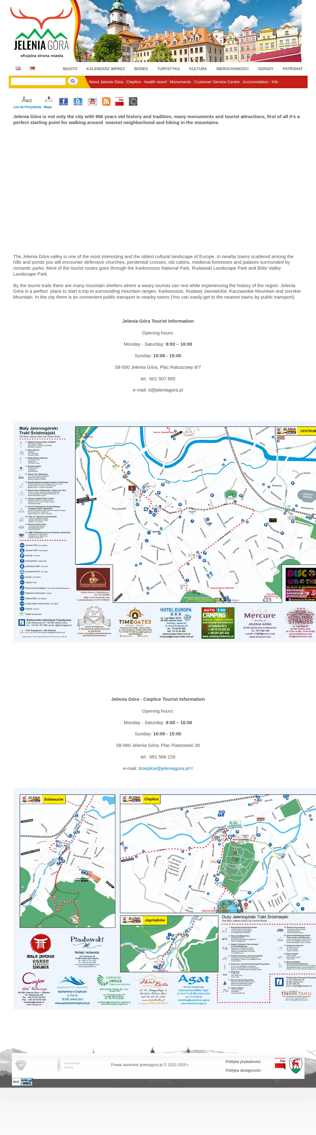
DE (31, 68)
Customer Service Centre (217, 81)
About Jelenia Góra (106, 81)
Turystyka (168, 69)
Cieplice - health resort (146, 81)
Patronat (293, 69)
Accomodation (255, 81)
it (149, 389)
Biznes (141, 69)
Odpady (265, 69)
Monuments (180, 81)
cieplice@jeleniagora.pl (165, 768)
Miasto (70, 69)
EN (17, 68)
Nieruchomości (232, 69)
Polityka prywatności (243, 1062)
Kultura (198, 69)
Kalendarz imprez (106, 69)
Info (274, 81)
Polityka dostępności (243, 1070)
